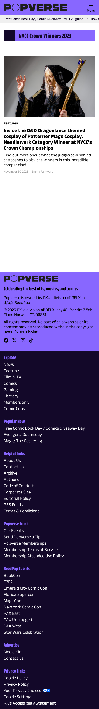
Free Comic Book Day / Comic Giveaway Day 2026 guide (43, 19)
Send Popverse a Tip (22, 537)
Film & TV (12, 377)
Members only (16, 402)
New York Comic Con (22, 607)
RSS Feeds (13, 504)
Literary (11, 396)
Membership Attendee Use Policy (34, 556)
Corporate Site (17, 492)
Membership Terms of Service (31, 549)
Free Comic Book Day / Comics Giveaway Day (44, 428)
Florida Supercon (19, 594)
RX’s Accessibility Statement (30, 703)
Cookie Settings (18, 697)
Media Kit (12, 652)
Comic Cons (14, 408)
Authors (11, 479)
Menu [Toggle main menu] (91, 7)
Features (12, 370)
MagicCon (12, 600)
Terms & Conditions (21, 511)
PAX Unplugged (18, 619)
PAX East (12, 613)
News (9, 364)
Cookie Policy (16, 678)
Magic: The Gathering (23, 441)
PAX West (12, 626)
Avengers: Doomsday (23, 434)
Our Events (14, 530)
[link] (6, 342)
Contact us (14, 466)
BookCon (12, 575)
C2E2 (8, 581)
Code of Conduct (19, 485)
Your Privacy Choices (22, 690)
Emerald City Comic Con (25, 588)
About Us (12, 460)
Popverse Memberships (25, 543)
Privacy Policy (16, 684)
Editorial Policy (17, 498)
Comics (10, 383)
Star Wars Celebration (24, 632)
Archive (10, 473)
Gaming (11, 389)
